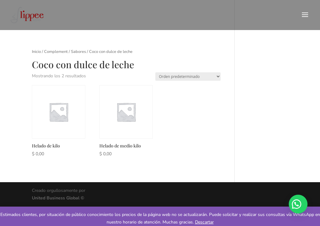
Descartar (204, 222)
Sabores (78, 51)
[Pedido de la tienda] (188, 76)
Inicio (36, 51)
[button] (298, 204)
